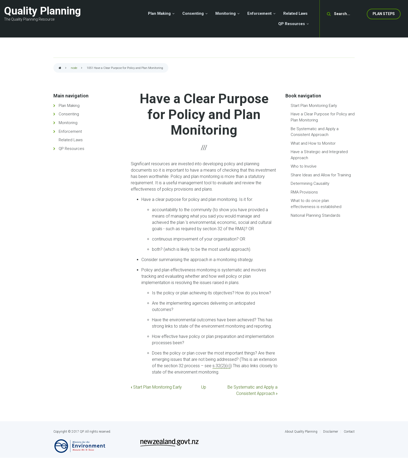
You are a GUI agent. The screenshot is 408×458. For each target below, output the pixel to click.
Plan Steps (384, 14)
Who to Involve (304, 166)
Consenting (69, 114)
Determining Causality (310, 183)
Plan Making (69, 105)
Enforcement (70, 131)
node (74, 68)
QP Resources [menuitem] (291, 24)
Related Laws (71, 140)
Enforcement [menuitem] (259, 13)
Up (203, 387)
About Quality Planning (301, 431)
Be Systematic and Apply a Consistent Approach (315, 131)
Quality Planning (42, 11)
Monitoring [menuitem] (225, 13)
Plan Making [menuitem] (159, 13)
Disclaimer (330, 431)
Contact (349, 431)
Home (60, 68)
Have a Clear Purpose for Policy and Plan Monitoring (323, 117)
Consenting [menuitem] (193, 13)
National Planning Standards (315, 215)
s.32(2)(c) (221, 365)
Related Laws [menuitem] (295, 13)
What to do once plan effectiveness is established (316, 203)
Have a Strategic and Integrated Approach (319, 154)
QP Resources (71, 148)
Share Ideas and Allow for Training (321, 175)
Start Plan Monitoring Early (156, 387)
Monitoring (68, 122)
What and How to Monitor (313, 143)
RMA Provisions (304, 192)
